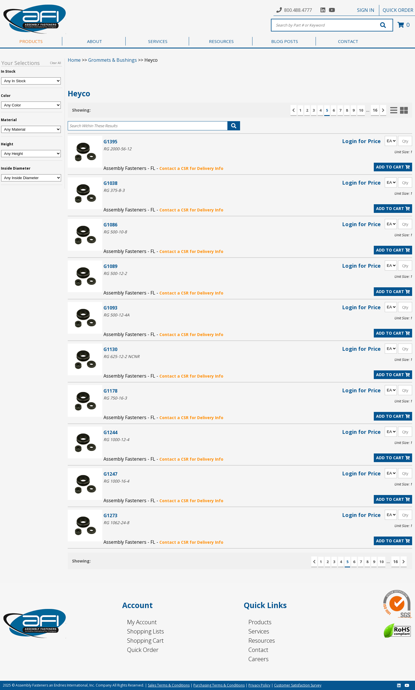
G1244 (110, 432)
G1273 (110, 515)
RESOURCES (221, 41)
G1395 (110, 141)
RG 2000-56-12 (117, 148)
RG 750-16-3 (115, 398)
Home (74, 60)
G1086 (110, 225)
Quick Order (143, 650)
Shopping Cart (145, 640)
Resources (261, 640)
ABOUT (94, 41)
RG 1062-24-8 (116, 522)
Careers (258, 659)
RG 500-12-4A (116, 315)
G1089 (110, 266)
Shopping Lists (145, 631)
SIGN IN (365, 10)
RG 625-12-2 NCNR (121, 356)
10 (361, 110)
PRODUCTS (31, 41)
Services (258, 631)
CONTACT (348, 41)
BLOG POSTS (284, 41)
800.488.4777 (298, 10)
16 (375, 110)
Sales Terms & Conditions (169, 685)
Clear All (55, 63)
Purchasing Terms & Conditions (219, 685)
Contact (258, 650)
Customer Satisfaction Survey (297, 685)
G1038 (110, 183)
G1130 (110, 349)
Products (259, 622)
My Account (142, 622)
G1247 (110, 474)
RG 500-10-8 (115, 232)
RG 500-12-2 (115, 273)
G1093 (110, 308)
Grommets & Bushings (112, 60)
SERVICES (157, 41)
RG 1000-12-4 (116, 439)
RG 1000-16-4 (116, 481)
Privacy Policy (259, 685)
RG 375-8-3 (113, 190)
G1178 (110, 391)
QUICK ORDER (398, 10)
